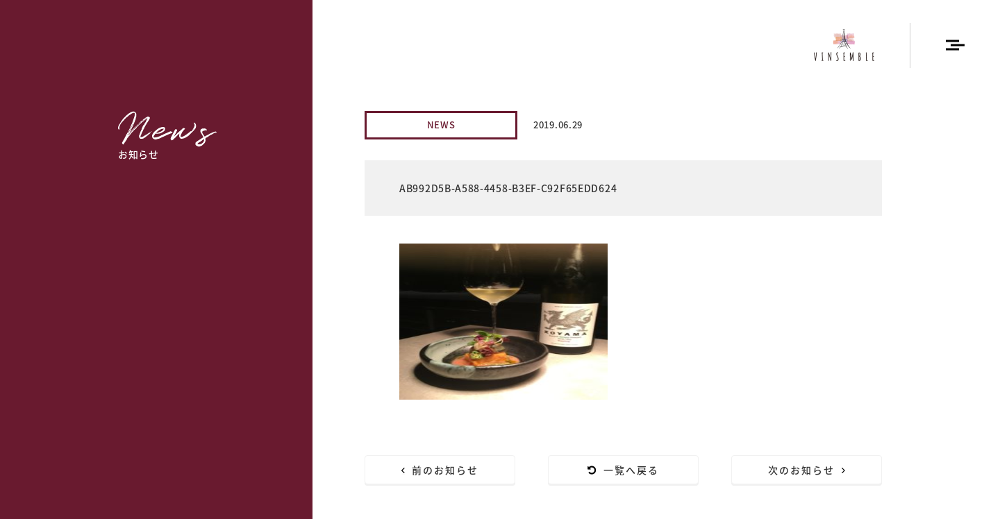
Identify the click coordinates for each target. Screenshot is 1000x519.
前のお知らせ (440, 470)
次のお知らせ (807, 470)
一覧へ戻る (624, 470)
